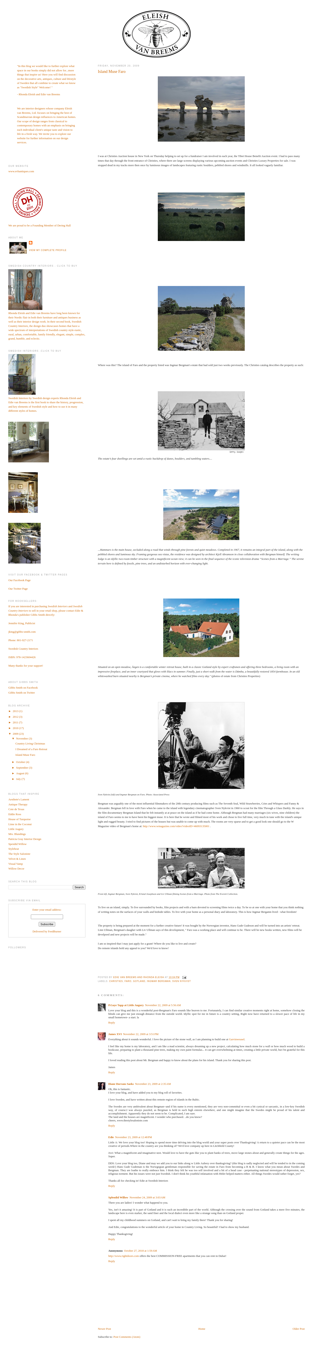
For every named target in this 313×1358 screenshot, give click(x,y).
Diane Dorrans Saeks (121, 1083)
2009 (16, 733)
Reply (111, 1022)
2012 (16, 716)
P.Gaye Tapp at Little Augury (126, 1005)
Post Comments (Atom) (126, 1336)
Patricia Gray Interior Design (24, 839)
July (19, 779)
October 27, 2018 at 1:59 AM (140, 1250)
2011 (16, 722)
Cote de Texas (16, 809)
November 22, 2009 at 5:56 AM (163, 1005)
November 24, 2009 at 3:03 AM (147, 1197)
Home (201, 1328)
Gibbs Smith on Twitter (21, 692)
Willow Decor (16, 868)
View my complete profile (48, 250)
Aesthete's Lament (18, 799)
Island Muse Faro (25, 754)
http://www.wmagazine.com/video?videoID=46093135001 (176, 826)
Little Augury (15, 829)
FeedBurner (54, 931)
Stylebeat (13, 848)
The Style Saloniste (19, 853)
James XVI (115, 1034)
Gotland (139, 981)
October (21, 762)
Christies (116, 981)
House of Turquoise (19, 819)
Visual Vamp (15, 863)
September (22, 767)
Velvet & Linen (17, 858)
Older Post (299, 1328)
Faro (128, 981)
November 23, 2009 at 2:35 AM (153, 1083)
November (22, 738)
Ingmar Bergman (159, 981)
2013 (16, 711)
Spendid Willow (17, 844)
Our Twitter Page (18, 588)
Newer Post (104, 1328)
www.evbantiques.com (21, 171)
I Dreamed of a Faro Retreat (31, 749)
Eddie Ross (14, 814)
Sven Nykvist (181, 981)
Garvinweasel (236, 1039)
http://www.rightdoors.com (123, 1256)
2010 (16, 728)
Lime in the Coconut (20, 824)
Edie (111, 1137)
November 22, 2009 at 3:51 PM (140, 1034)
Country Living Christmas (30, 743)
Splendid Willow (118, 1197)
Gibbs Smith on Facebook (23, 687)
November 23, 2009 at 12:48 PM (133, 1137)
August (20, 773)
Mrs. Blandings (17, 834)
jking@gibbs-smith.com (22, 631)
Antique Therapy (17, 804)
